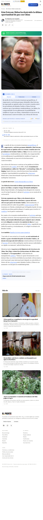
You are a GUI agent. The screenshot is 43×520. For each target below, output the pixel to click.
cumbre (14, 167)
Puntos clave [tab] (21, 96)
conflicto (4, 211)
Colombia (4, 463)
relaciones (31, 173)
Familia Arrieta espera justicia (20, 232)
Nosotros (25, 457)
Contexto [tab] (34, 96)
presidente (6, 154)
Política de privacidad (7, 476)
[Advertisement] (21, 299)
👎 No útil (37, 118)
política (13, 256)
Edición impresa (7, 446)
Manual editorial (6, 478)
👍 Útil (32, 118)
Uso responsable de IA (8, 480)
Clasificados (26, 463)
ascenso (5, 243)
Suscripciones (26, 467)
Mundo (4, 465)
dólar (29, 224)
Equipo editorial (27, 459)
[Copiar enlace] (9, 25)
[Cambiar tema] (40, 1)
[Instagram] (7, 450)
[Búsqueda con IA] (33, 4)
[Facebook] (3, 450)
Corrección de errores (7, 482)
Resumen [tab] (9, 96)
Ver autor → (38, 315)
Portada (3, 8)
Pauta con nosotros (28, 465)
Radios (24, 461)
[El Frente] (6, 4)
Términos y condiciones (8, 474)
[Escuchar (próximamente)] (12, 25)
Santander (4, 461)
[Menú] (40, 4)
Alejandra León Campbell (13, 18)
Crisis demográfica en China (24, 182)
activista (26, 192)
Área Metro (5, 459)
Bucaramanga (5, 457)
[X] (11, 450)
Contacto (16, 446)
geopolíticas (32, 145)
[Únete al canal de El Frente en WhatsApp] (21, 33)
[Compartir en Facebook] (2, 25)
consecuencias (29, 205)
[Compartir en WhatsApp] (6, 25)
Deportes (4, 467)
